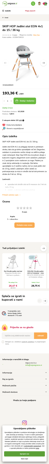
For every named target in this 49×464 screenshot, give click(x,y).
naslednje (43, 248)
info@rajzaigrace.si (33, 365)
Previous (5, 63)
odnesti (41, 335)
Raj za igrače (24, 379)
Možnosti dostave (24, 392)
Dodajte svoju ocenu (24, 225)
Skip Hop (36, 35)
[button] (11, 101)
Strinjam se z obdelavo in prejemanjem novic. (25, 343)
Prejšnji (36, 248)
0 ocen (14, 35)
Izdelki (6, 11)
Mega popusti (30, 11)
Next (43, 63)
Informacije (24, 372)
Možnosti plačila (24, 385)
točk (20, 120)
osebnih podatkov (28, 342)
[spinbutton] (7, 101)
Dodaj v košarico (24, 100)
